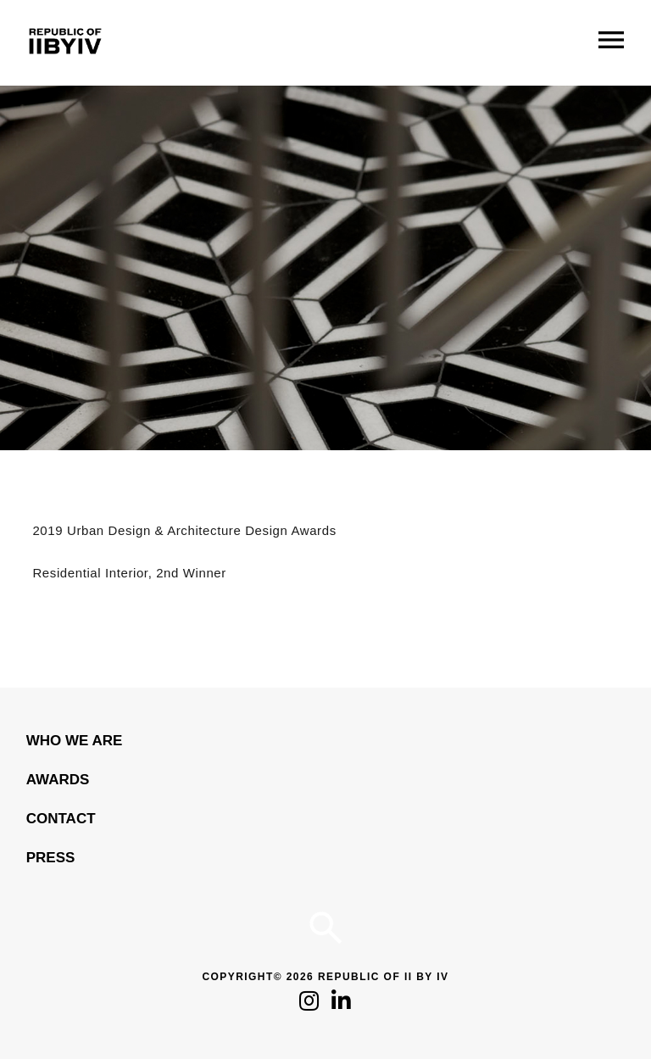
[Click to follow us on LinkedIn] (341, 1005)
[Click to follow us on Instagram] (309, 1005)
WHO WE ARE (74, 741)
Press (50, 858)
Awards (58, 780)
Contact (61, 819)
